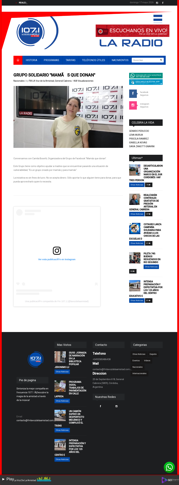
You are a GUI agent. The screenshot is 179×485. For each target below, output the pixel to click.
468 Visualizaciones (83, 81)
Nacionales (19, 81)
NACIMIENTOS (120, 60)
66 (132, 271)
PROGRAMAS (51, 60)
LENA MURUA (136, 135)
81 (148, 300)
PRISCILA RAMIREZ (139, 138)
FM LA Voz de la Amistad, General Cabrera (50, 81)
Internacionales (139, 373)
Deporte (153, 354)
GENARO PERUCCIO (139, 131)
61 (148, 243)
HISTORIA (31, 60)
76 (148, 185)
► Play (8, 479)
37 (148, 214)
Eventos (136, 360)
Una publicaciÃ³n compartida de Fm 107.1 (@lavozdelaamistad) (57, 301)
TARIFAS (70, 60)
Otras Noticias (136, 185)
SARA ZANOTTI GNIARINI (141, 146)
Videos (147, 360)
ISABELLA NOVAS (138, 142)
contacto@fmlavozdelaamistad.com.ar (36, 420)
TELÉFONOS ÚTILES (93, 60)
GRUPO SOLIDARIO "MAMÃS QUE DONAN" (54, 75)
